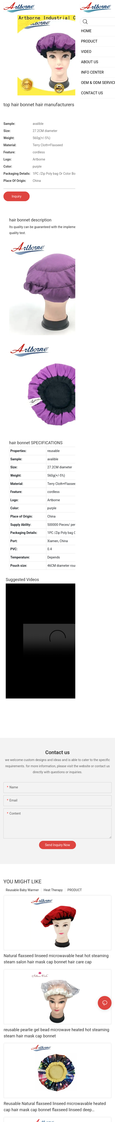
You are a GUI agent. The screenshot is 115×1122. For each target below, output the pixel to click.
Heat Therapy (53, 890)
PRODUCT (74, 890)
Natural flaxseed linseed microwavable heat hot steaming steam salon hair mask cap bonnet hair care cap (56, 958)
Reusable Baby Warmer (22, 890)
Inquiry (16, 196)
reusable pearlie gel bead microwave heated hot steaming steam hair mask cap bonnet (56, 1032)
